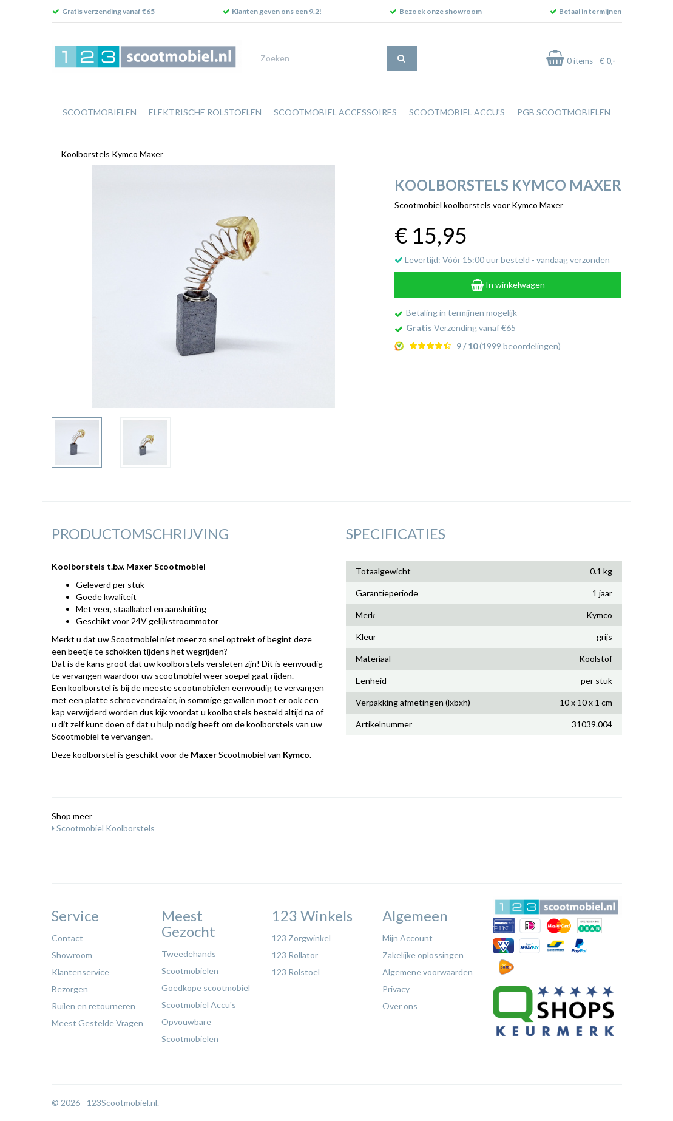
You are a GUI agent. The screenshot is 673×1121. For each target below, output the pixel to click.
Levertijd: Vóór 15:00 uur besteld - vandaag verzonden (502, 259)
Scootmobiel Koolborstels (103, 828)
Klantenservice (80, 972)
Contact (67, 938)
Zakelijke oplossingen (423, 955)
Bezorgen (70, 989)
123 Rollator (295, 955)
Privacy (396, 989)
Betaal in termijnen (590, 11)
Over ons (400, 1006)
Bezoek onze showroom (440, 11)
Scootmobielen (100, 112)
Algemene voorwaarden (427, 972)
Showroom (72, 955)
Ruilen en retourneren (93, 1006)
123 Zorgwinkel (301, 938)
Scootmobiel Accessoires (335, 112)
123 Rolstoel (296, 972)
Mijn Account (407, 938)
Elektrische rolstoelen (205, 112)
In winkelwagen (508, 284)
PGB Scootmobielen (563, 112)
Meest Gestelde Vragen (97, 1023)
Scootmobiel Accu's (457, 112)
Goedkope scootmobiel (205, 988)
